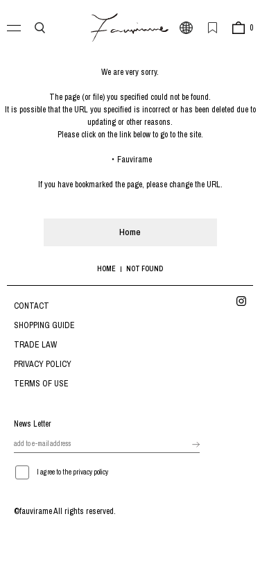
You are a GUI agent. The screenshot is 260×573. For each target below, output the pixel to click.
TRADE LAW (35, 344)
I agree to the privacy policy (72, 472)
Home (130, 232)
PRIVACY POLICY (42, 364)
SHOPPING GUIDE (44, 325)
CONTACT (31, 305)
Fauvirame (134, 159)
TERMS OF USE (41, 383)
